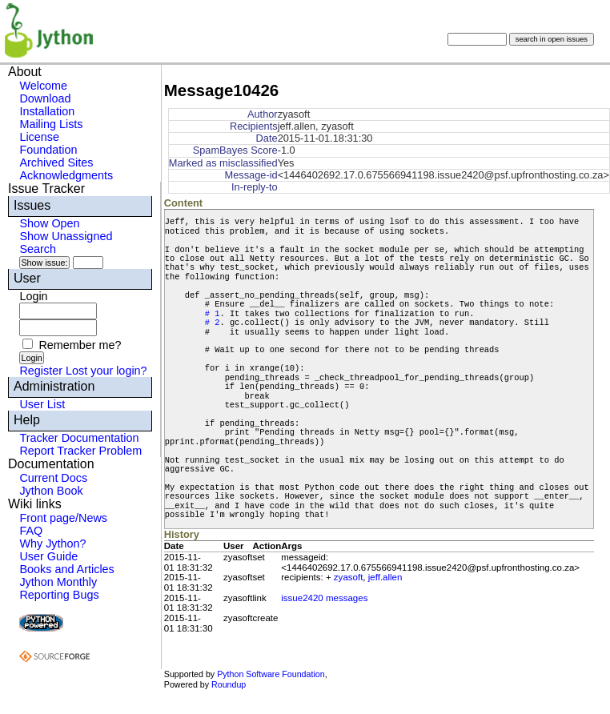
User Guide (48, 556)
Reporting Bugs (58, 594)
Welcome (43, 85)
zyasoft (348, 577)
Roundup (228, 684)
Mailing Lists (50, 124)
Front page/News (63, 517)
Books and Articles (66, 569)
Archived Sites (56, 162)
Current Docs (53, 477)
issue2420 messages (324, 598)
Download (44, 98)
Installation (46, 111)
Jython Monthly (58, 582)
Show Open (49, 223)
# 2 (212, 322)
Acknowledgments (66, 175)
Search (37, 249)
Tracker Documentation (78, 437)
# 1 (212, 313)
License (39, 136)
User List (42, 404)
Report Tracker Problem (80, 450)
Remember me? (79, 345)
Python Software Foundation (270, 674)
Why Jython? (52, 543)
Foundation (48, 149)
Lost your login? (106, 370)
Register (40, 370)
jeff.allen (385, 577)
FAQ (30, 530)
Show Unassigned (65, 236)
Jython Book (50, 490)
